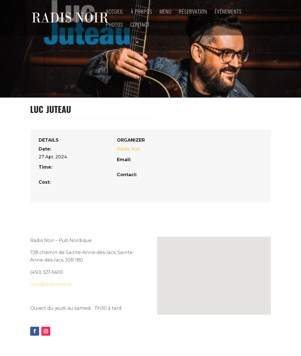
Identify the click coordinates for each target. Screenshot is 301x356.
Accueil (115, 12)
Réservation (193, 12)
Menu (166, 12)
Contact (140, 25)
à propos (141, 12)
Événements (228, 12)
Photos (114, 25)
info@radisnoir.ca (51, 284)
